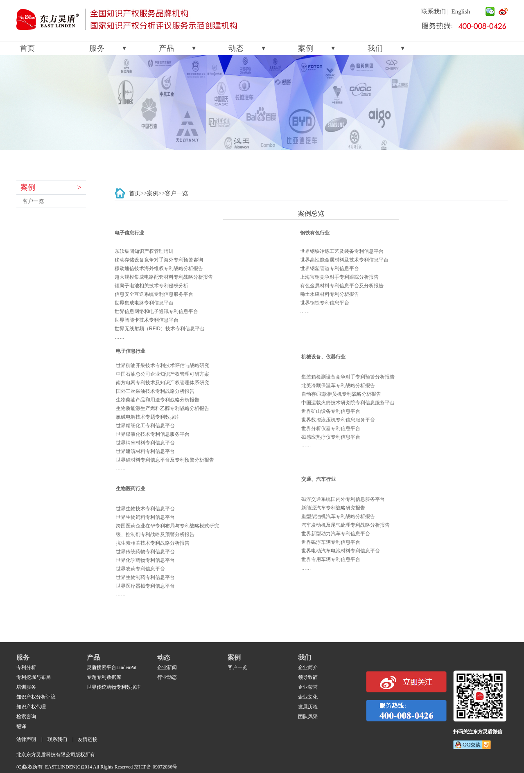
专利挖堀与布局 (33, 677)
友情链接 (87, 739)
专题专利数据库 (104, 677)
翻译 (21, 726)
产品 (166, 48)
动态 (236, 48)
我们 (375, 48)
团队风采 (308, 716)
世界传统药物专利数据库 (114, 687)
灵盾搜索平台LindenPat (111, 667)
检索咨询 (26, 716)
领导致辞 (308, 677)
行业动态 (167, 677)
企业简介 (308, 667)
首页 (27, 48)
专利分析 (26, 667)
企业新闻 (167, 667)
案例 (306, 48)
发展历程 (308, 707)
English (461, 11)
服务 (97, 48)
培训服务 (26, 687)
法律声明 (26, 739)
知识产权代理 (31, 707)
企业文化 (308, 697)
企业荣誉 (308, 687)
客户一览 (33, 201)
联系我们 (433, 11)
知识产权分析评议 (36, 697)
